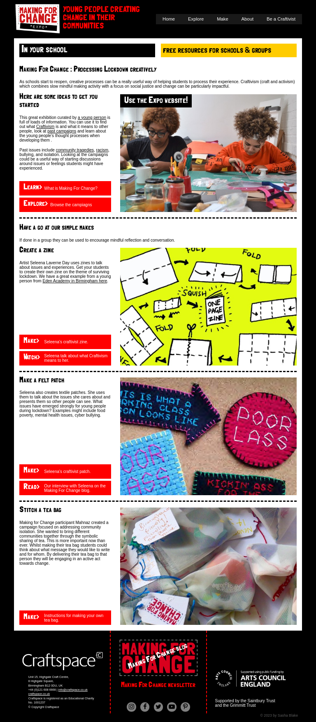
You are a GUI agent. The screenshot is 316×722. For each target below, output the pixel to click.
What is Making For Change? (71, 188)
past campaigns (61, 131)
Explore (196, 18)
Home (169, 18)
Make (222, 18)
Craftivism (45, 126)
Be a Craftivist (281, 18)
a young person (92, 117)
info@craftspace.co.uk (73, 690)
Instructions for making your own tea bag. (73, 617)
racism (102, 150)
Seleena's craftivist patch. (67, 471)
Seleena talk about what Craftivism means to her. (75, 358)
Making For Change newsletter (158, 685)
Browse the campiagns (71, 205)
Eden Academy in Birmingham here (74, 281)
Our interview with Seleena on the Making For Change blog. (75, 488)
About (247, 18)
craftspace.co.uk (39, 694)
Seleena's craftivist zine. (66, 342)
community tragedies (75, 150)
